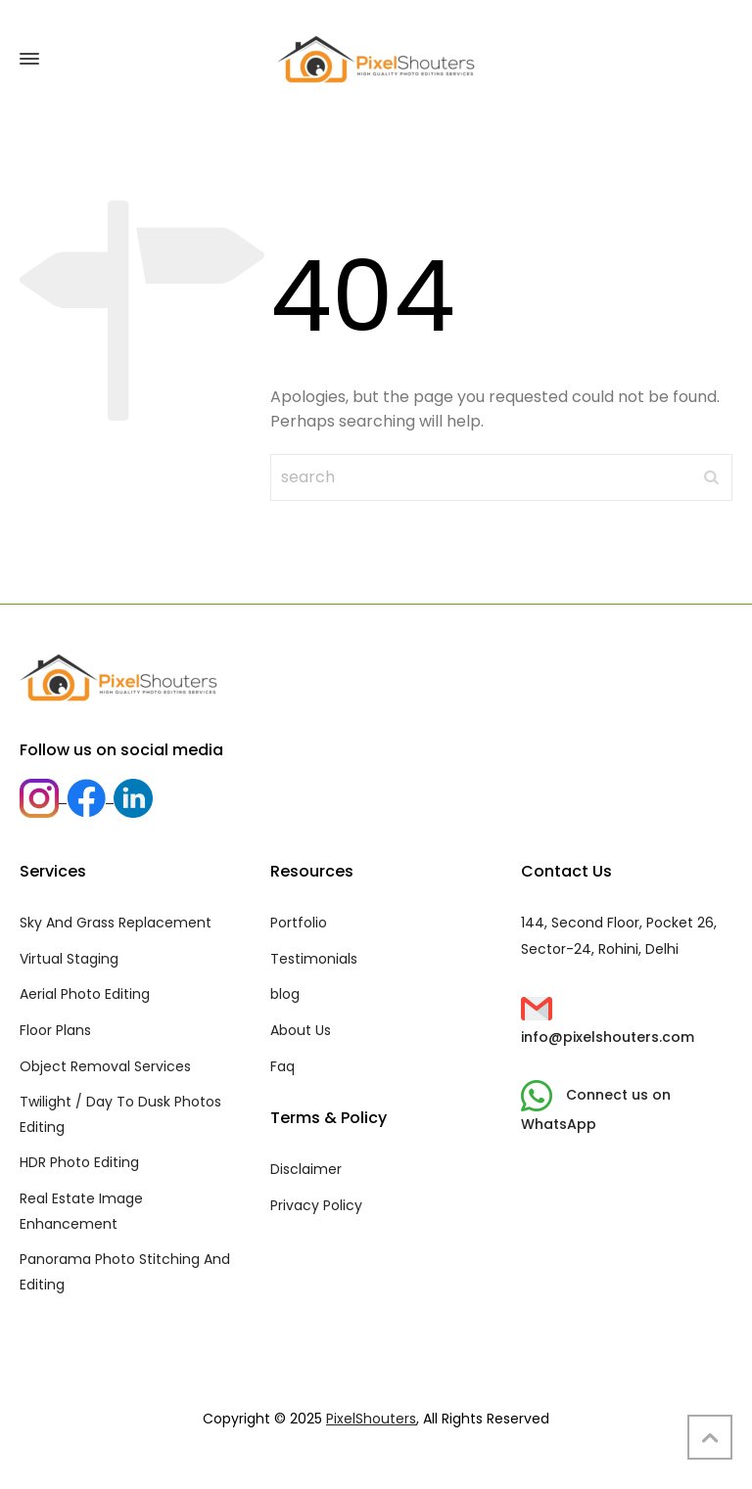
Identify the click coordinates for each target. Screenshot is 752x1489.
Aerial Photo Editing (85, 994)
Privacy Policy (316, 1205)
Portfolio (298, 922)
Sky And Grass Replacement (116, 922)
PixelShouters (371, 1418)
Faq (282, 1066)
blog (285, 994)
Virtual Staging (69, 959)
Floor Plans (55, 1030)
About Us (300, 1030)
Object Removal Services (105, 1066)
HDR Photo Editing (79, 1162)
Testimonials (313, 959)
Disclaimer (306, 1169)
